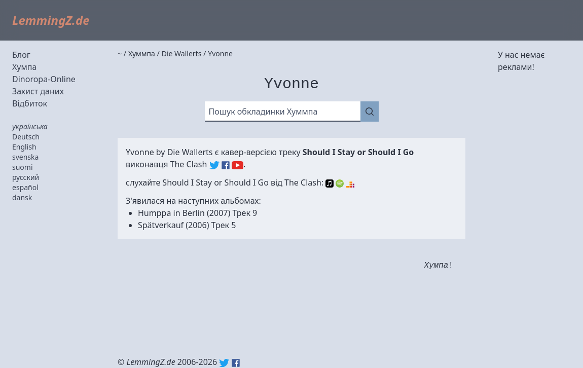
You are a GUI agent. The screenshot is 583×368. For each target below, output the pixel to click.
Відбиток (29, 103)
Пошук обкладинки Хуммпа (263, 111)
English (24, 147)
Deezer (350, 183)
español (25, 187)
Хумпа (24, 66)
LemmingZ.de (51, 20)
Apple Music (329, 183)
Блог (21, 54)
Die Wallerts (190, 152)
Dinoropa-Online (44, 79)
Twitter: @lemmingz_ (224, 363)
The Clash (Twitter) (214, 165)
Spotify (340, 183)
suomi (22, 167)
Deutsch (26, 136)
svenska (25, 157)
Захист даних (38, 91)
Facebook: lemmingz (236, 363)
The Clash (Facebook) (226, 165)
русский (25, 177)
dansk (22, 197)
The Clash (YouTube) (237, 165)
